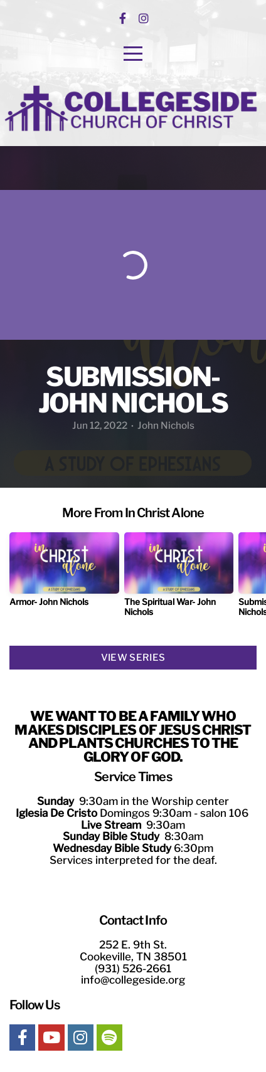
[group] (64, 574)
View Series (133, 657)
